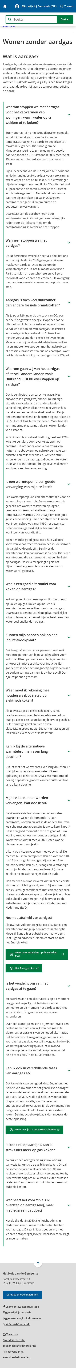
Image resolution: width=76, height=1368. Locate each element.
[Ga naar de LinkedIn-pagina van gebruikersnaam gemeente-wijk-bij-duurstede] (22, 1318)
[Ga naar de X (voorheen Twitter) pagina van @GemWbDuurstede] (16, 1324)
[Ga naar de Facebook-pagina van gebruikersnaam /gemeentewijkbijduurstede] (21, 1307)
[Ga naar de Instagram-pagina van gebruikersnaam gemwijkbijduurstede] (17, 1312)
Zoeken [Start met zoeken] (65, 19)
